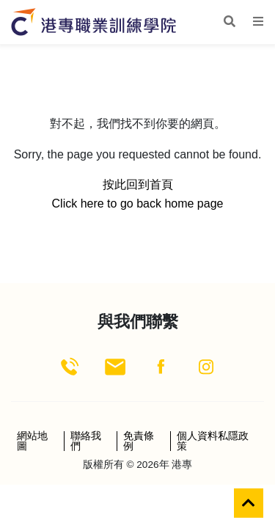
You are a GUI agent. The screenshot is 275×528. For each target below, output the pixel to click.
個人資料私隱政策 (213, 441)
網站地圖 (32, 441)
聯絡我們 (85, 441)
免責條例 (138, 441)
